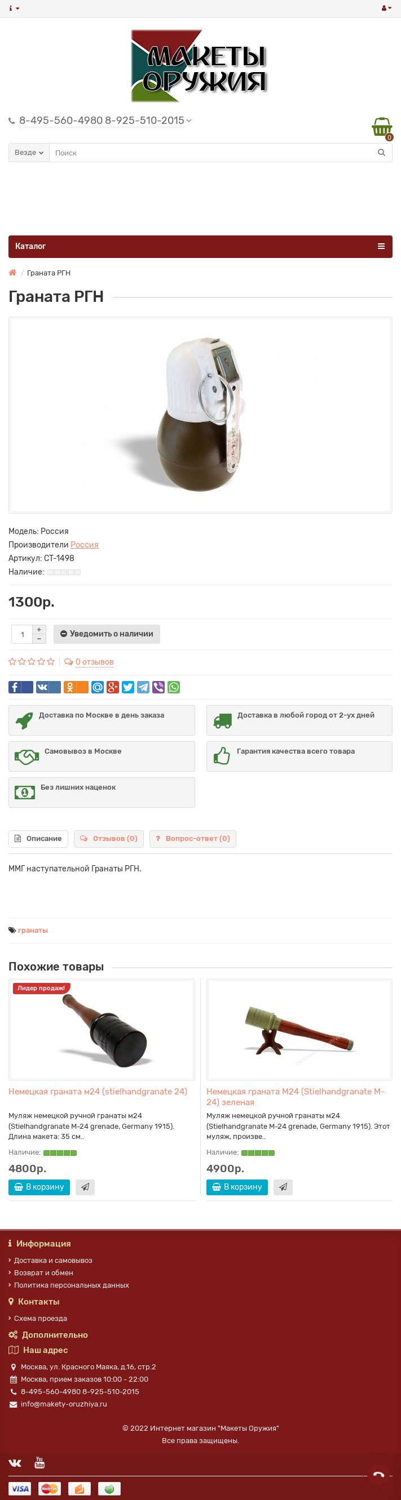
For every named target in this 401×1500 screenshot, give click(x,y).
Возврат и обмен (40, 1272)
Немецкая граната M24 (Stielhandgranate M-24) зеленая (295, 1097)
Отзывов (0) (109, 838)
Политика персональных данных (68, 1285)
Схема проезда (37, 1318)
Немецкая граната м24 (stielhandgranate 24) (97, 1092)
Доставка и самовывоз (50, 1260)
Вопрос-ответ (193, 838)
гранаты (33, 930)
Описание (38, 838)
